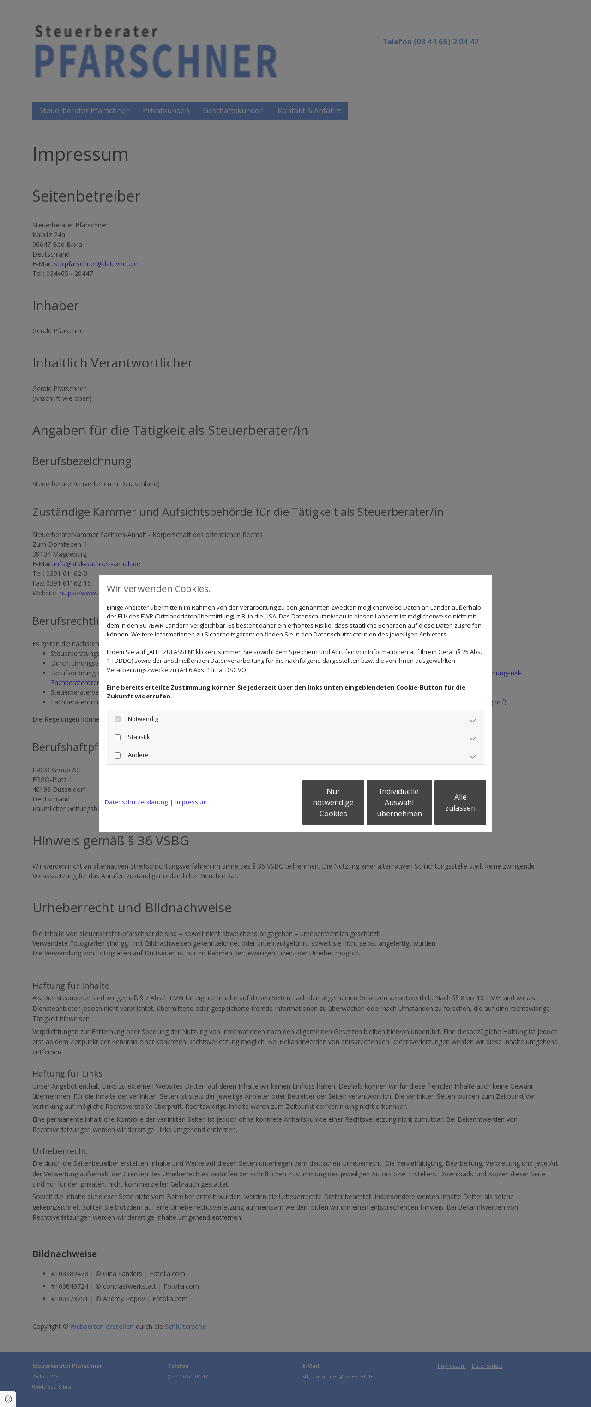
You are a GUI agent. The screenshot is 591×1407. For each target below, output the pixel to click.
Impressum (191, 802)
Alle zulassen (443, 802)
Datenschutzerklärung (136, 802)
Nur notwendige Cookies (268, 802)
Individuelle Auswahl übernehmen (356, 802)
